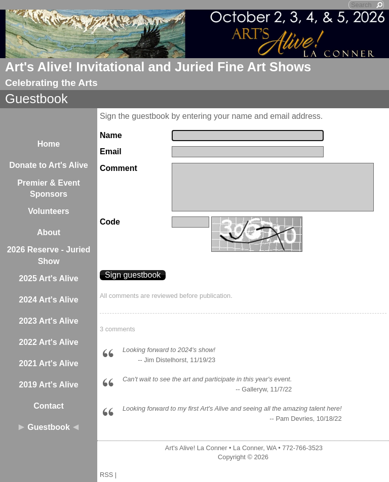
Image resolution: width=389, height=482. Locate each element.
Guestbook (48, 427)
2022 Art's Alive (48, 342)
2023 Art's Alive (48, 321)
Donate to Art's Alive (48, 165)
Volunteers (48, 211)
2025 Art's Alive (48, 278)
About (48, 232)
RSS (106, 474)
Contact (48, 406)
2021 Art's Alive (48, 363)
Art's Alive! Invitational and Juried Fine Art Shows (158, 67)
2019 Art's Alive (48, 384)
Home (48, 144)
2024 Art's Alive (48, 299)
